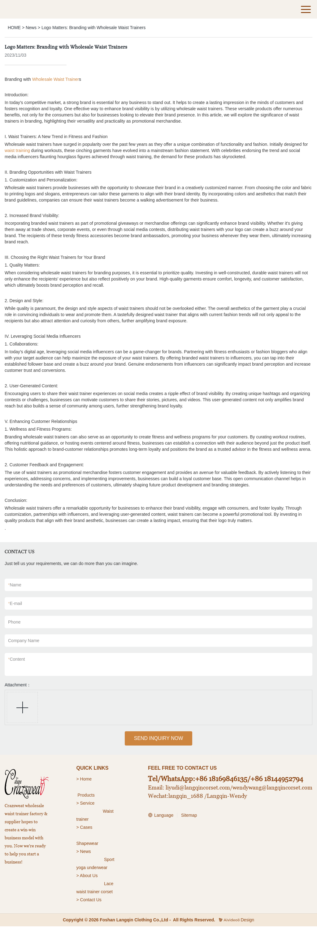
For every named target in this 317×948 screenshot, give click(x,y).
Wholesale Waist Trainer (55, 79)
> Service (85, 803)
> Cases (84, 827)
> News (83, 851)
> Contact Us (89, 899)
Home (86, 778)
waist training (17, 150)
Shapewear (87, 843)
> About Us (87, 875)
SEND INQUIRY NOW (158, 738)
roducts (87, 795)
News (31, 27)
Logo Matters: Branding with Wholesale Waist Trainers (93, 27)
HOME (14, 27)
